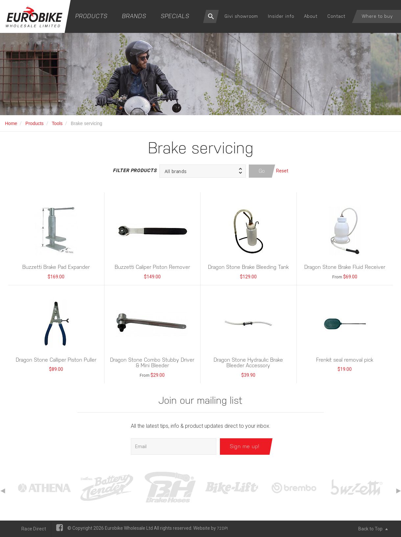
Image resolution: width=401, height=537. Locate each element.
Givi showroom (241, 16)
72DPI (222, 528)
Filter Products (134, 170)
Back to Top (373, 528)
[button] (202, 171)
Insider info (281, 16)
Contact (336, 16)
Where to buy (377, 16)
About (311, 16)
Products (91, 16)
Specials (175, 16)
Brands (134, 16)
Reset (282, 170)
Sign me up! (245, 446)
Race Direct (33, 528)
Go (262, 171)
